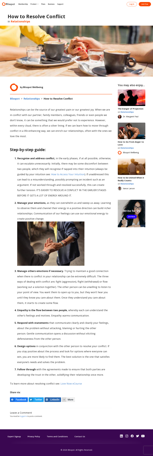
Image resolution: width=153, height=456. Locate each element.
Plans (43, 4)
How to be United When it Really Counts (131, 179)
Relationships (20, 21)
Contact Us (79, 436)
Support (60, 4)
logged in (23, 416)
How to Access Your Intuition (68, 174)
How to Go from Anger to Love (131, 143)
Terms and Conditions (57, 436)
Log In (131, 4)
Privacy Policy (34, 436)
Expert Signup (14, 436)
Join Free (145, 4)
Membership (23, 4)
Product (34, 4)
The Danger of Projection (130, 108)
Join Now (131, 216)
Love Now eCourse (71, 383)
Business (51, 4)
